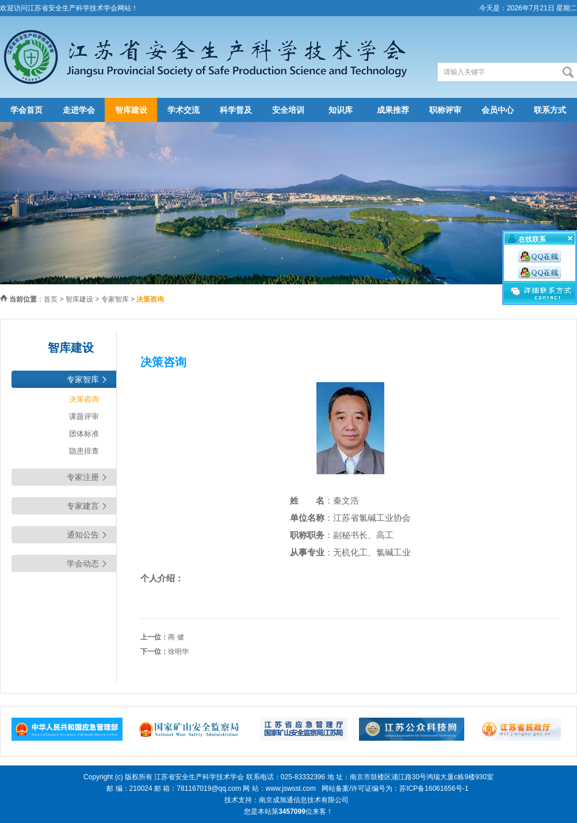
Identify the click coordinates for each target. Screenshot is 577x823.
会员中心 (498, 110)
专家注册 (83, 477)
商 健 (176, 637)
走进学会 (79, 110)
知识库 (340, 110)
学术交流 (183, 110)
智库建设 (131, 110)
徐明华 (178, 651)
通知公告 (83, 534)
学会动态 (83, 563)
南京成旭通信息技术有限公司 (304, 800)
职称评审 (445, 110)
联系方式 (550, 110)
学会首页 (26, 110)
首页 (51, 299)
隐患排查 (84, 451)
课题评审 (84, 416)
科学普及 (236, 110)
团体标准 (84, 433)
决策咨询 (84, 399)
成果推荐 (393, 110)
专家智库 (115, 299)
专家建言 (83, 505)
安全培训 (288, 110)
